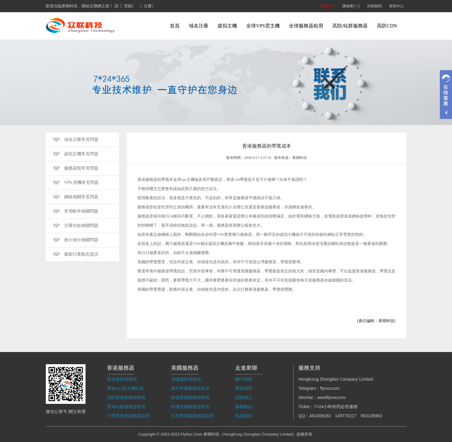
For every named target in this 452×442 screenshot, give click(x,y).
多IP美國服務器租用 (190, 388)
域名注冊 (198, 25)
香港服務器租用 (122, 379)
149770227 (345, 415)
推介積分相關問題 (81, 240)
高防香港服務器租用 (126, 397)
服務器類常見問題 (81, 168)
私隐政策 (243, 415)
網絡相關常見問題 (81, 197)
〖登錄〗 (128, 6)
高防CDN (387, 25)
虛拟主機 (227, 25)
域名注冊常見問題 (81, 139)
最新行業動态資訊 (81, 254)
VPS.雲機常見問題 (81, 182)
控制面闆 (374, 6)
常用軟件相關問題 (81, 211)
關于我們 (243, 379)
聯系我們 (243, 388)
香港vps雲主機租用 (125, 388)
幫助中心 (396, 6)
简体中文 (327, 6)
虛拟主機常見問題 (81, 154)
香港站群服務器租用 (126, 406)
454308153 (320, 415)
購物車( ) (351, 6)
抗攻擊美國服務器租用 (192, 415)
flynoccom (330, 388)
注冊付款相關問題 (81, 225)
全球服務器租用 (306, 25)
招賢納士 (243, 397)
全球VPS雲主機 (262, 25)
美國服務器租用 (186, 379)
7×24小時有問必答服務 (336, 406)
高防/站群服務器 (350, 25)
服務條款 (243, 406)
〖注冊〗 (148, 6)
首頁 (175, 25)
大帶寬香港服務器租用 (128, 415)
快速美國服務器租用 (190, 397)
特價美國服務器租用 (190, 406)
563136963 (371, 415)
